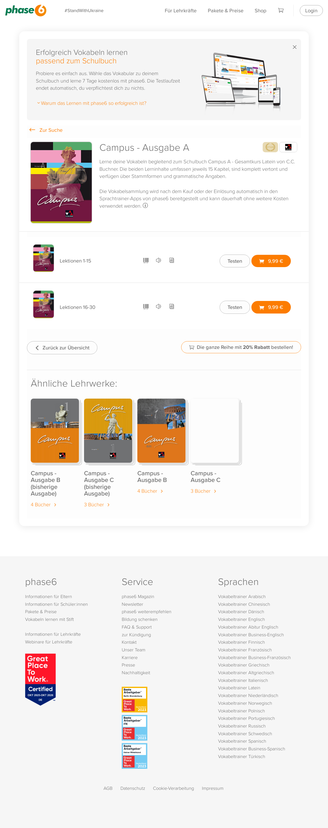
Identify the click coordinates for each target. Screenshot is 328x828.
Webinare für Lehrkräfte (48, 642)
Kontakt (129, 642)
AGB (108, 788)
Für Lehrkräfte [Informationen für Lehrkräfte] (181, 10)
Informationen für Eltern (48, 596)
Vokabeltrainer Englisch (241, 619)
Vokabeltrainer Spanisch (242, 741)
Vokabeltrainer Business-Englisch (251, 634)
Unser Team (133, 650)
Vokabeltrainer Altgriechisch (246, 672)
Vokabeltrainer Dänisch (241, 611)
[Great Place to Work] (40, 678)
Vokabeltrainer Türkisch (241, 756)
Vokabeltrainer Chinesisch (244, 604)
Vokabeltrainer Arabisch (242, 596)
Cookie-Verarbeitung (173, 788)
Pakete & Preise (225, 10)
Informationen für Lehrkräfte (53, 634)
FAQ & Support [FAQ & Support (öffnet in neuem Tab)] (137, 627)
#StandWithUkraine (84, 10)
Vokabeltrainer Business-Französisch (254, 657)
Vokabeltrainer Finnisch (241, 642)
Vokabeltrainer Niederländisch (248, 695)
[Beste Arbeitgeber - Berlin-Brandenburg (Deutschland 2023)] (165, 699)
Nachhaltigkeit (136, 672)
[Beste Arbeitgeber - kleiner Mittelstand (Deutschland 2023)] (165, 756)
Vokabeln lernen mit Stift (49, 619)
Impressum (212, 788)
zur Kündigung (136, 634)
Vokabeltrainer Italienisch (243, 680)
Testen (235, 261)
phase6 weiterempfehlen (146, 611)
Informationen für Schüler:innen (56, 604)
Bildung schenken (140, 619)
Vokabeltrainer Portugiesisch (246, 718)
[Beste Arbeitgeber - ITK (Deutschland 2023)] (165, 728)
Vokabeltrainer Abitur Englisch (248, 627)
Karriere (130, 657)
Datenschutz (132, 788)
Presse (128, 665)
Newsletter (132, 604)
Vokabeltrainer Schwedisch (245, 733)
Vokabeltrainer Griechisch (244, 665)
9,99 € (271, 261)
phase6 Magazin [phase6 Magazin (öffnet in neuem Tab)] (138, 596)
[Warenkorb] (281, 10)
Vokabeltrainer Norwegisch (245, 703)
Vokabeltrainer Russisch (242, 726)
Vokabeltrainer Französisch (245, 650)
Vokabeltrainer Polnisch (241, 711)
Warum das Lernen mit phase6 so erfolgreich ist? (91, 102)
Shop (260, 10)
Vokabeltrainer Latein (239, 687)
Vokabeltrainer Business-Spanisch (251, 748)
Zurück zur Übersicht (62, 347)
